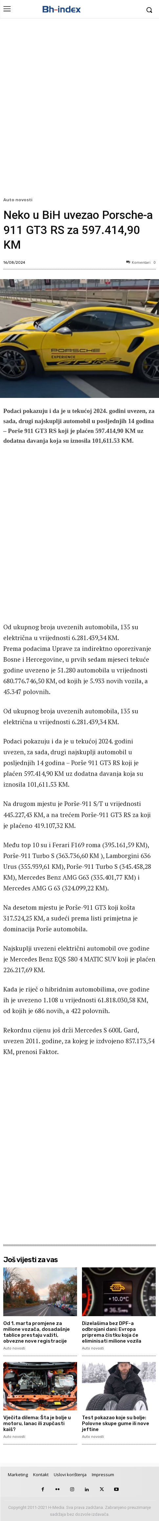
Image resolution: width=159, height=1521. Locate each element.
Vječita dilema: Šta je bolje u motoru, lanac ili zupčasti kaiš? (37, 1423)
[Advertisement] (79, 109)
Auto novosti (18, 200)
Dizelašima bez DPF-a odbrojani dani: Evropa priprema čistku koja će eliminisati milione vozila (111, 1332)
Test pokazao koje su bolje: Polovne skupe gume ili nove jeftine (115, 1423)
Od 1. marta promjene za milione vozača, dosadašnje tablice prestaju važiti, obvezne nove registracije (36, 1332)
